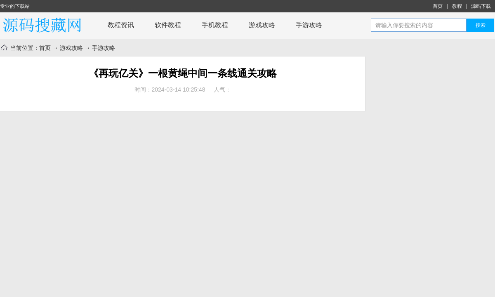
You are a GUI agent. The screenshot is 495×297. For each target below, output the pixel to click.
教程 (457, 6)
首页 (438, 6)
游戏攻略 (262, 24)
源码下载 (481, 6)
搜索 (481, 25)
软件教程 (168, 24)
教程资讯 (121, 24)
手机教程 (215, 24)
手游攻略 (309, 24)
